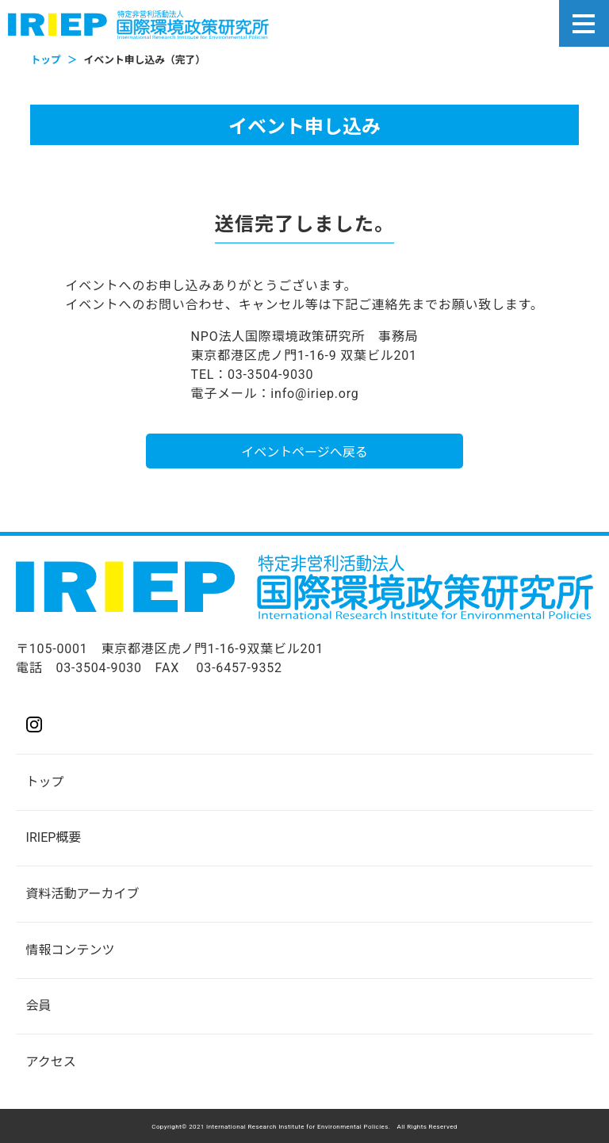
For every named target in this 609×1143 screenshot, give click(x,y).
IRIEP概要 (54, 837)
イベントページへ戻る (304, 452)
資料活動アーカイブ (83, 893)
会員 (39, 1005)
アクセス (51, 1061)
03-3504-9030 (98, 667)
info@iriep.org (314, 393)
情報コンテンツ (70, 950)
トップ (45, 781)
